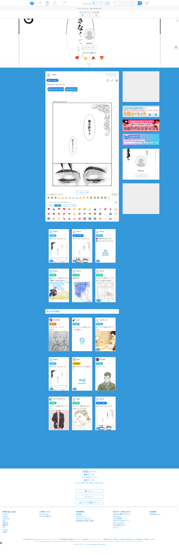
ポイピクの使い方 (45, 516)
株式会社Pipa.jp (155, 514)
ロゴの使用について (119, 525)
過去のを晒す (52, 80)
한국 (3, 521)
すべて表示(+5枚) (82, 192)
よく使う (50, 205)
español (5, 516)
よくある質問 (117, 518)
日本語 (4, 532)
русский (5, 529)
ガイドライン (80, 516)
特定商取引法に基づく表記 (85, 521)
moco (89, 43)
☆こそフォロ (89, 47)
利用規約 (79, 514)
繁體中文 (5, 525)
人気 (57, 205)
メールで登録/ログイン (89, 502)
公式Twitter (117, 516)
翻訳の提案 (12, 512)
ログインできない (119, 523)
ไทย (3, 527)
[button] (1, 543)
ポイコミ (116, 527)
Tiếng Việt (5, 518)
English (4, 514)
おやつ (65, 205)
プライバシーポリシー (83, 518)
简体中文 (5, 523)
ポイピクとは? (44, 514)
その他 (73, 205)
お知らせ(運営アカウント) (121, 514)
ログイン (89, 491)
